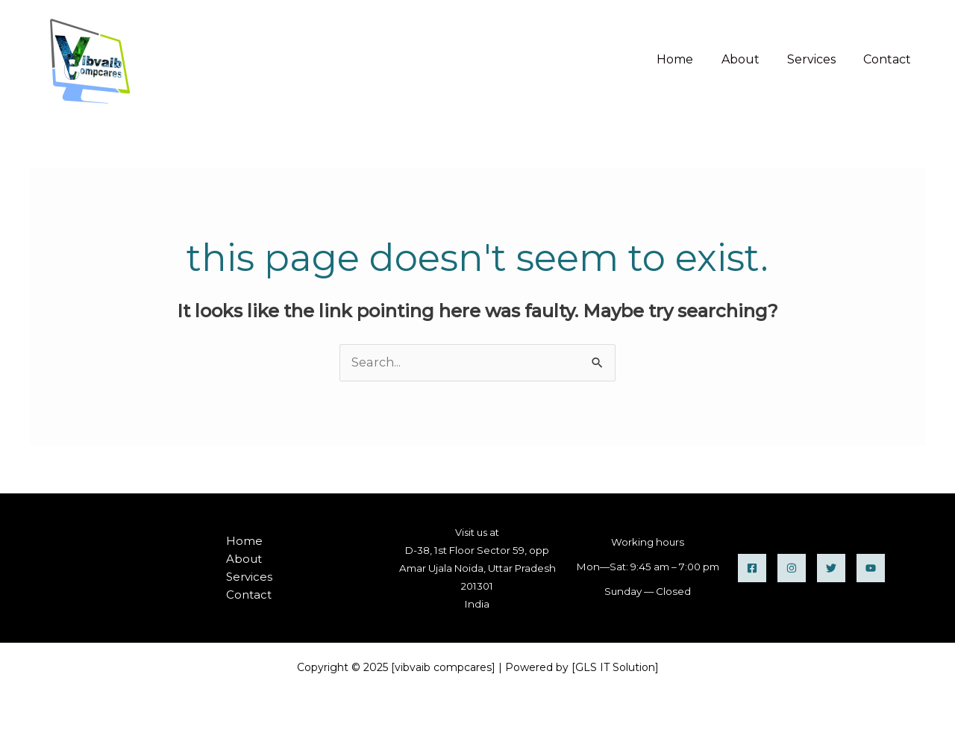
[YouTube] (871, 568)
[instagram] (791, 568)
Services (817, 59)
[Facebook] (752, 568)
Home (689, 59)
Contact (889, 59)
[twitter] (831, 568)
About (750, 59)
